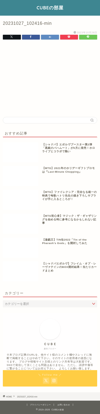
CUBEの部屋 (50, 7)
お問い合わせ (63, 405)
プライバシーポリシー (40, 405)
